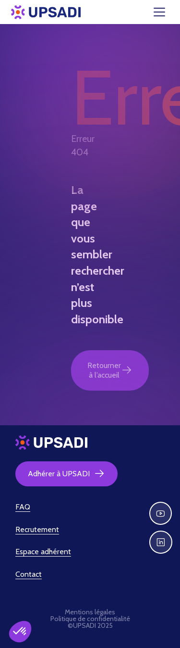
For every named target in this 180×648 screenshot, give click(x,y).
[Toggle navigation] (165, 12)
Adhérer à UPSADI (66, 474)
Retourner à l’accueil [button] (109, 370)
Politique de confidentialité (90, 618)
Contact (28, 574)
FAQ (22, 506)
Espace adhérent (43, 551)
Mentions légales (90, 612)
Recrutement (37, 529)
